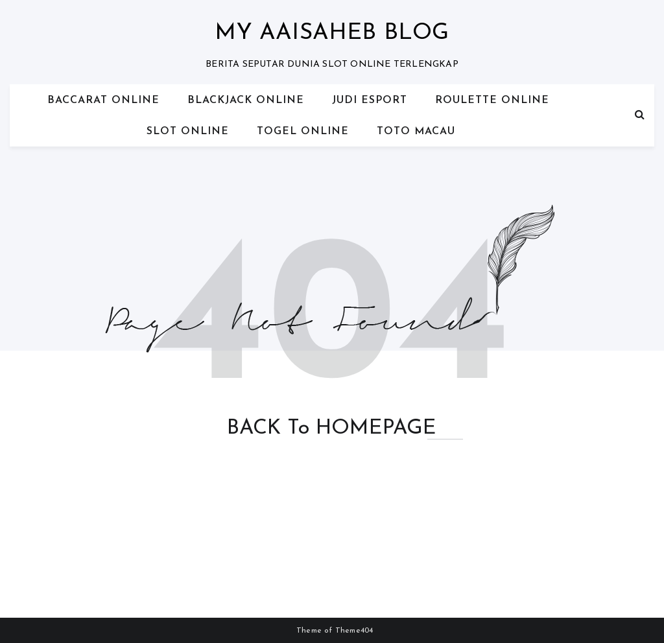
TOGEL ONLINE (303, 131)
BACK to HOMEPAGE (331, 428)
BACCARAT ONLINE (103, 100)
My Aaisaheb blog (332, 33)
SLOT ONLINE (188, 131)
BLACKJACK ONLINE (245, 100)
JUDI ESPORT (369, 100)
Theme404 (354, 631)
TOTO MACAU (416, 131)
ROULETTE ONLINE (492, 100)
